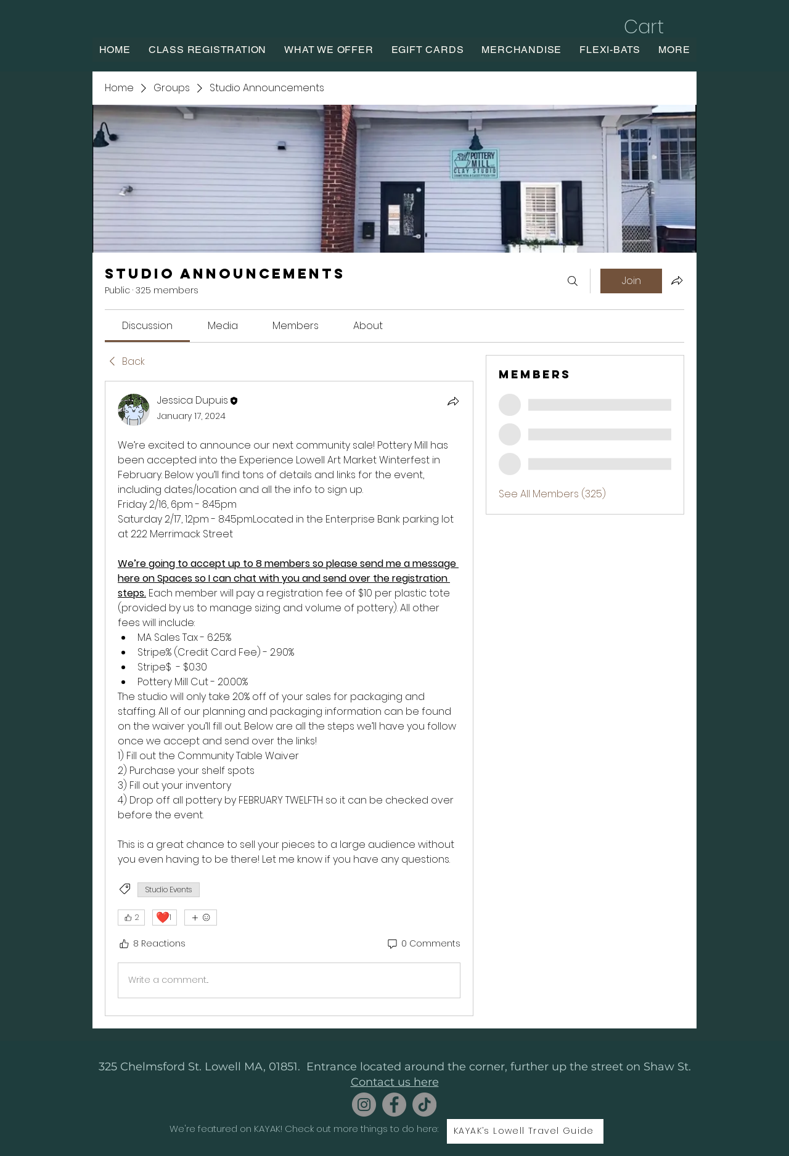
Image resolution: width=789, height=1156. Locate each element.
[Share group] (676, 280)
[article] (289, 698)
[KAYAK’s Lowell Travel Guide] (525, 1131)
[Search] (572, 281)
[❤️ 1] (164, 918)
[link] (147, 326)
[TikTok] (424, 1105)
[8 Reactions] (152, 944)
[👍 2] (131, 918)
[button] (657, 27)
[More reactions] (200, 918)
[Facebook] (394, 1105)
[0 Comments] (423, 944)
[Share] (453, 401)
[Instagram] (364, 1105)
